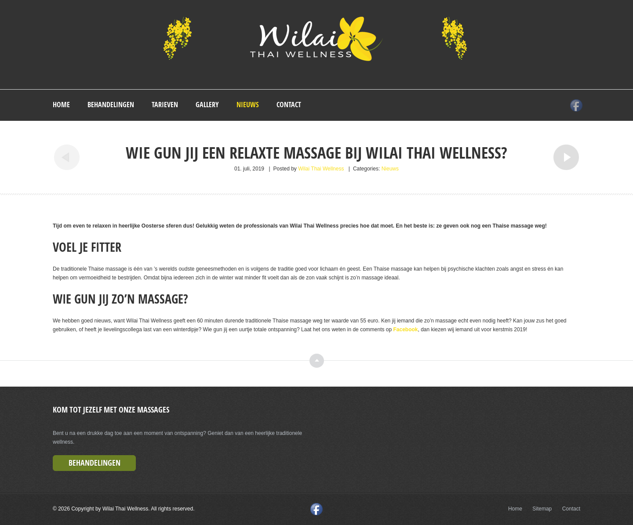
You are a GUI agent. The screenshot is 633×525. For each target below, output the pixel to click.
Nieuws (247, 104)
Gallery (207, 104)
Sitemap (542, 509)
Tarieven (165, 104)
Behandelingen (110, 104)
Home (61, 104)
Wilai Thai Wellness (321, 169)
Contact (288, 104)
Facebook (405, 329)
